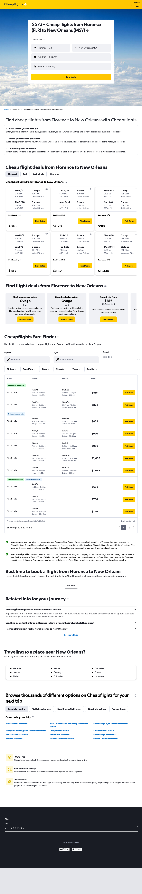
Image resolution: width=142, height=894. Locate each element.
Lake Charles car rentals (17, 734)
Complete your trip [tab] (17, 709)
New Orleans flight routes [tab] (69, 709)
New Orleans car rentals (17, 723)
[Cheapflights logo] (13, 4)
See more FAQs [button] (71, 635)
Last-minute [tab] (38, 174)
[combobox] (38, 39)
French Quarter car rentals (62, 738)
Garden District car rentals (105, 738)
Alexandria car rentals (60, 734)
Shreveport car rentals (103, 730)
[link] (25, 319)
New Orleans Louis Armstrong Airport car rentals (69, 725)
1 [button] (123, 527)
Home (6, 109)
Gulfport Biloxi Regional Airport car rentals (26, 730)
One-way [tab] (54, 174)
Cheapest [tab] (12, 174)
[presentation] (87, 30)
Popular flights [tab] (118, 709)
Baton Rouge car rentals (104, 734)
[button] (50, 48)
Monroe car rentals (14, 738)
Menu (137, 4)
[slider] (138, 360)
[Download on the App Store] (77, 850)
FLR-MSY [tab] (71, 585)
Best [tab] (25, 174)
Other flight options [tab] (96, 709)
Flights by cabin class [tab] (41, 709)
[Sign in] (131, 6)
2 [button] (129, 527)
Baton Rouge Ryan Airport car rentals (110, 723)
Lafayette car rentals (59, 730)
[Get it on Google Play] (64, 850)
